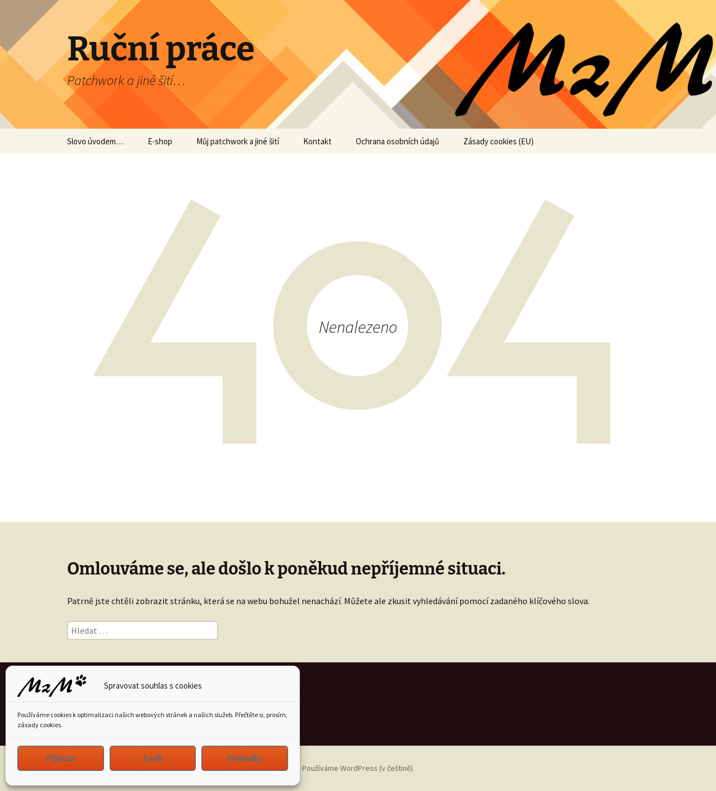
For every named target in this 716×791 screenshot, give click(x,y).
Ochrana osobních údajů (397, 141)
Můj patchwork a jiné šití (237, 141)
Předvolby (244, 758)
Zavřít (153, 758)
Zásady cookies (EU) (498, 141)
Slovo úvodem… (95, 141)
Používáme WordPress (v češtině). (358, 768)
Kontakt (317, 141)
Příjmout (61, 758)
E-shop (160, 141)
